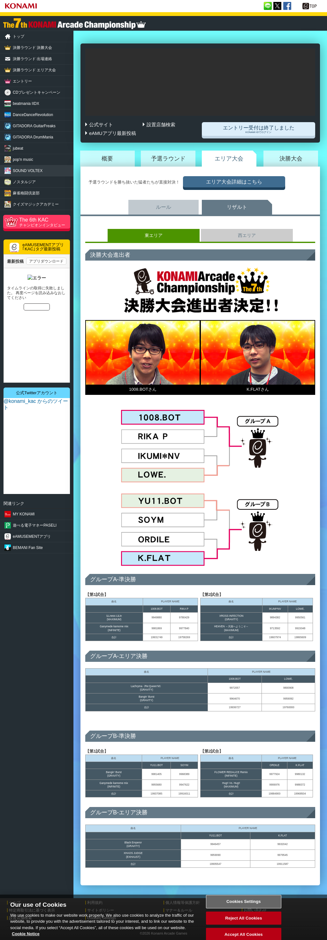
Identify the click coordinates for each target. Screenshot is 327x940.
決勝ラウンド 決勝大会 (32, 47)
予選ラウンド (168, 158)
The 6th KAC (44, 222)
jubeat (18, 148)
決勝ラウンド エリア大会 (34, 70)
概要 (107, 158)
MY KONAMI (23, 514)
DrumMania (33, 137)
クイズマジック (36, 204)
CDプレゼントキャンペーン (36, 92)
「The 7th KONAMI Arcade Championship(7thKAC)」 (74, 23)
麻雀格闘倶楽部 (26, 193)
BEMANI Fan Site (28, 547)
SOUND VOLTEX (27, 170)
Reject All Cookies (243, 921)
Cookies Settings (243, 905)
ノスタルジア (24, 182)
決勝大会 (290, 158)
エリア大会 (229, 158)
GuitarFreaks (34, 126)
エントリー (22, 81)
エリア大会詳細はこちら (234, 181)
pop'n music (23, 159)
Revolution (33, 115)
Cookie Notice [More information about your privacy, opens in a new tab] (26, 937)
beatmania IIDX (26, 103)
